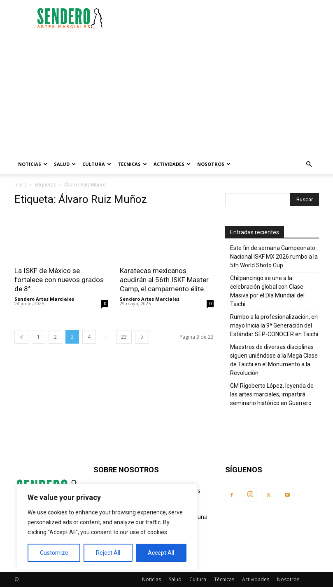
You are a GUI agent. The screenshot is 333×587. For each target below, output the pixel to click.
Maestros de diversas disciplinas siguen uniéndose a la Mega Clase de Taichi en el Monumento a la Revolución (274, 360)
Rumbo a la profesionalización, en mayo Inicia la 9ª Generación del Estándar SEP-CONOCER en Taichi (274, 325)
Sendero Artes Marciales (44, 299)
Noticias (32, 164)
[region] (107, 527)
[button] (309, 164)
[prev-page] (21, 337)
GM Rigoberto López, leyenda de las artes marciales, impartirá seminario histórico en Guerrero (272, 394)
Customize (54, 552)
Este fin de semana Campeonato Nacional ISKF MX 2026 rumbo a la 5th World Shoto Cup (274, 257)
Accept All (161, 552)
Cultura (96, 164)
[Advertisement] (222, 18)
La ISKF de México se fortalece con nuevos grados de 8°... (59, 279)
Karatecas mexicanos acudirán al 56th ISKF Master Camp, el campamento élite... (164, 279)
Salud (65, 164)
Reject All (108, 552)
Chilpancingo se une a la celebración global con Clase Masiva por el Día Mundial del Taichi (267, 291)
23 (124, 336)
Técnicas (132, 164)
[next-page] (142, 337)
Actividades (172, 164)
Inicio (20, 184)
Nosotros (214, 164)
